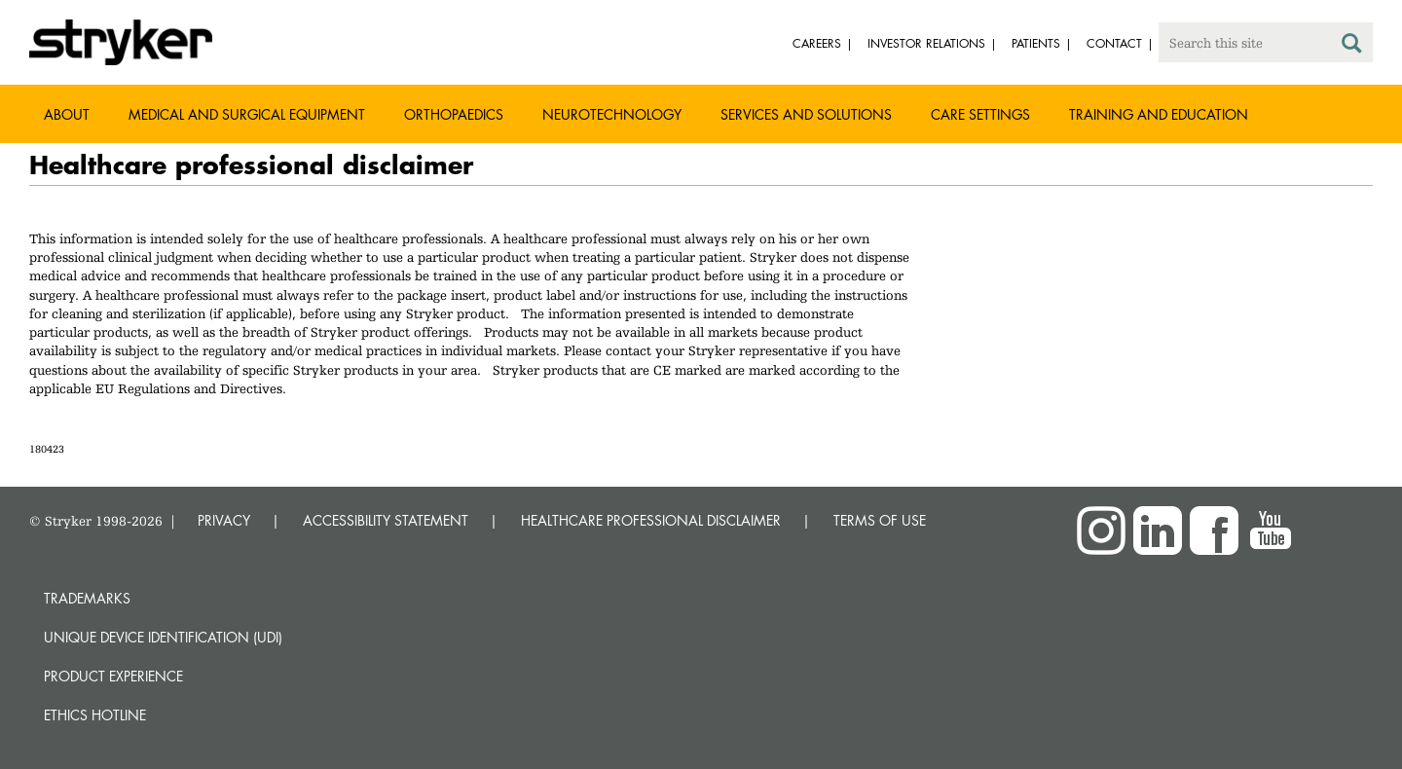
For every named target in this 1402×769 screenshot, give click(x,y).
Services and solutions (806, 114)
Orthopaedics (453, 114)
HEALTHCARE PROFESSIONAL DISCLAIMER (651, 520)
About (67, 114)
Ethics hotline (95, 715)
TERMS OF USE (879, 520)
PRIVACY (224, 520)
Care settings (980, 114)
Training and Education (1158, 114)
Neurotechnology (612, 114)
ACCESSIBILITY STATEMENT (385, 520)
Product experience (113, 676)
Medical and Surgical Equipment (247, 114)
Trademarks (87, 598)
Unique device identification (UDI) (163, 637)
